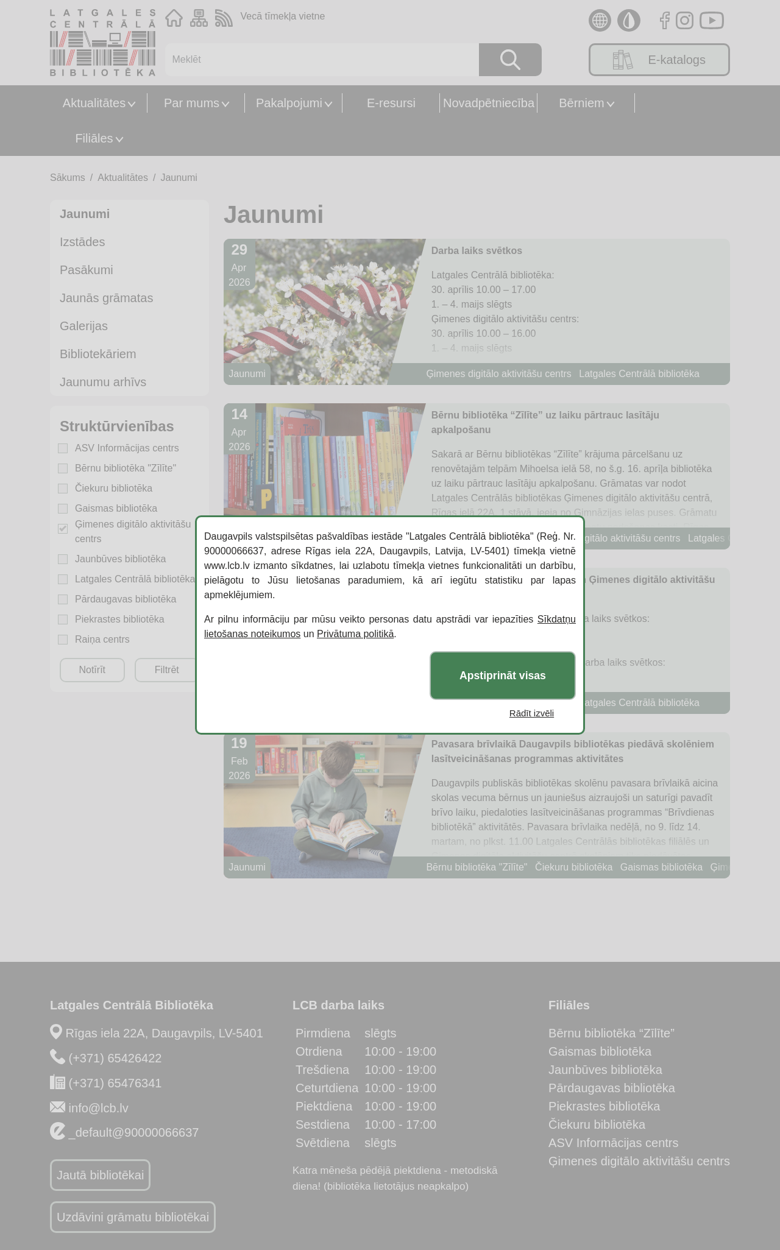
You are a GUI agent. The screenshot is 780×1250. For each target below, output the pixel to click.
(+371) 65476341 (115, 1083)
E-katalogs (659, 59)
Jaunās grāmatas (106, 298)
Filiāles (94, 138)
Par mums (191, 103)
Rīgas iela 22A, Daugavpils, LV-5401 (164, 1033)
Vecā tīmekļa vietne (283, 16)
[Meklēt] (316, 59)
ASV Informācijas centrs (127, 448)
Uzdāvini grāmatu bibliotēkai (133, 1217)
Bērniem (581, 103)
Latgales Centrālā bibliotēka (135, 579)
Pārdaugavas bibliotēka (125, 599)
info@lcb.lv (99, 1108)
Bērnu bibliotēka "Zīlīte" (125, 468)
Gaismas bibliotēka (116, 508)
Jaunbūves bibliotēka (120, 559)
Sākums (67, 177)
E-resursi (391, 103)
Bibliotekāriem (98, 354)
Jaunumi (178, 177)
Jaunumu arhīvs (103, 382)
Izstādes (82, 242)
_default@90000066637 (134, 1132)
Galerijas (84, 326)
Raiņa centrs (102, 639)
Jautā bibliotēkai (100, 1175)
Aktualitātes (94, 103)
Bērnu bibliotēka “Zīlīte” (611, 1033)
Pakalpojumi (289, 103)
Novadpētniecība (488, 103)
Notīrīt (92, 670)
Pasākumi (86, 270)
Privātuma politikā (355, 634)
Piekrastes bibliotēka (120, 619)
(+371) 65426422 (115, 1058)
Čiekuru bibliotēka (113, 488)
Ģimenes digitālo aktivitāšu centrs (133, 531)
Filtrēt (167, 670)
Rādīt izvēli (531, 713)
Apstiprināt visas (502, 675)
